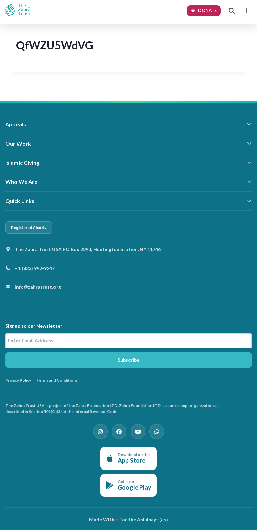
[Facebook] (119, 431)
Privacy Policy (18, 380)
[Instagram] (100, 431)
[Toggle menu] (246, 11)
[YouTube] (138, 431)
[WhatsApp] (156, 431)
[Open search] (232, 11)
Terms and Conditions (57, 380)
